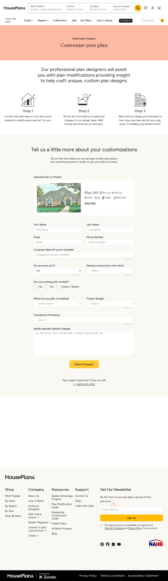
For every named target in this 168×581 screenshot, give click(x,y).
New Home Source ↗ (35, 516)
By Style (10, 500)
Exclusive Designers (34, 508)
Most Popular (12, 495)
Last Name (93, 224)
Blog (54, 533)
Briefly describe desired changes (52, 328)
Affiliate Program (62, 528)
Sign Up (131, 517)
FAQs (78, 500)
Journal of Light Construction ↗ (37, 529)
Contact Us (125, 20)
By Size (9, 511)
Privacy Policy (135, 528)
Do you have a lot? (44, 265)
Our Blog (86, 20)
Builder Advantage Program (62, 497)
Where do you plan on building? (51, 298)
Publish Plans (59, 523)
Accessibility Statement (143, 575)
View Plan (90, 203)
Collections (60, 20)
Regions (43, 20)
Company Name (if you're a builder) (54, 249)
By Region (11, 506)
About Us (33, 495)
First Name (40, 224)
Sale (74, 20)
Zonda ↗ (33, 535)
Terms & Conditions (113, 528)
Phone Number (95, 237)
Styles (29, 20)
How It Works (104, 20)
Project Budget (95, 298)
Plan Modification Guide (62, 506)
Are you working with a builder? (51, 281)
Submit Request (84, 364)
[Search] (162, 20)
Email (37, 237)
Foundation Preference (47, 314)
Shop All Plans (13, 516)
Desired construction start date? (105, 265)
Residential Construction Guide (59, 515)
